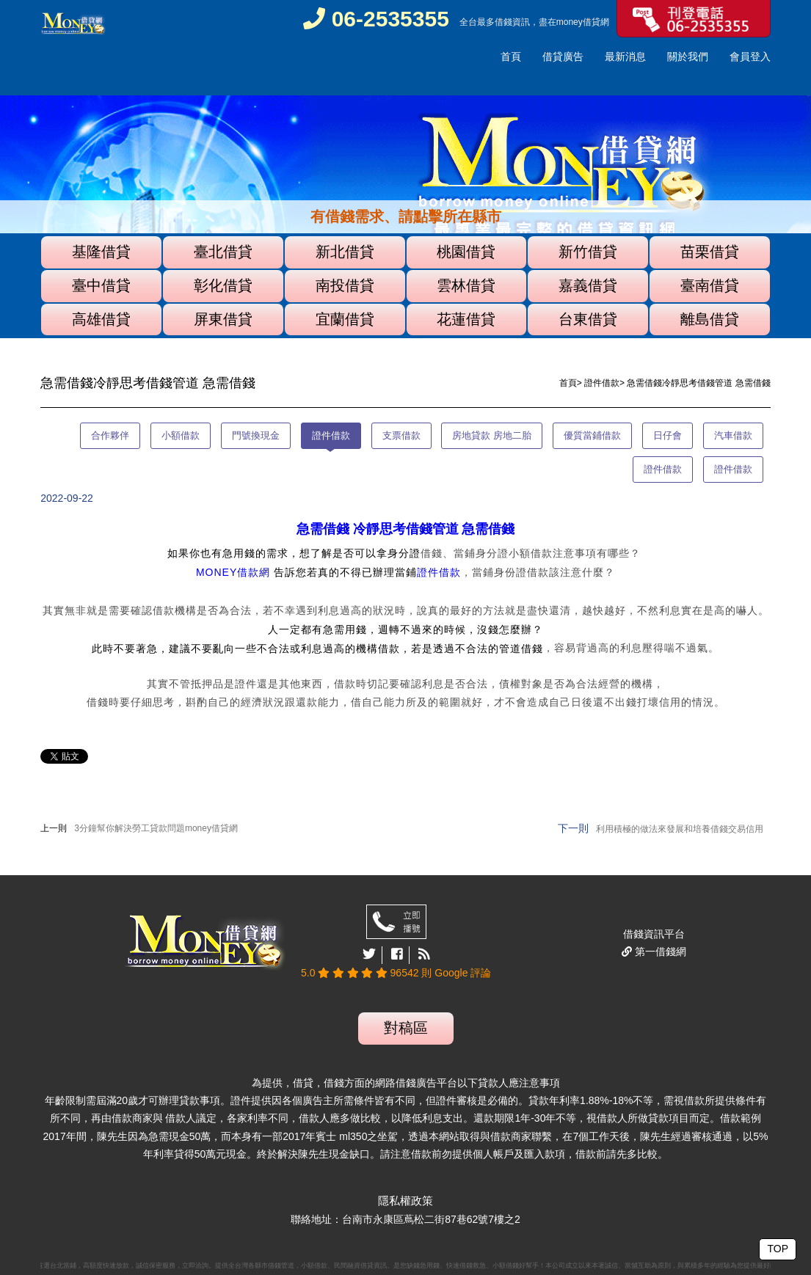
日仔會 (667, 435)
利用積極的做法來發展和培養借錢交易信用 (679, 829)
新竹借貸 (588, 252)
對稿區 (406, 1028)
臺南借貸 (709, 285)
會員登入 (750, 56)
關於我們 (687, 56)
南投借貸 (345, 285)
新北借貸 (345, 252)
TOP (777, 1248)
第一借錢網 (659, 951)
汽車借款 (733, 435)
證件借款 (601, 383)
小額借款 (180, 435)
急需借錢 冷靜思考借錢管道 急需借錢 (405, 529)
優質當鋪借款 (592, 435)
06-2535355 (376, 19)
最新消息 (625, 56)
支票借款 (401, 435)
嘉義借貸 (588, 285)
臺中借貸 (101, 285)
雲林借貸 (466, 285)
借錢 (503, 22)
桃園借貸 (466, 252)
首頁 (511, 56)
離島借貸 (709, 319)
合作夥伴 (110, 435)
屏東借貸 (223, 319)
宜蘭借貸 (345, 319)
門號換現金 (256, 435)
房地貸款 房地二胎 (491, 435)
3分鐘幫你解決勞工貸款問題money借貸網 (156, 828)
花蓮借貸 (466, 319)
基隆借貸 (101, 252)
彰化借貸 (223, 285)
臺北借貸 (223, 252)
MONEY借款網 (233, 572)
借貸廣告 (562, 56)
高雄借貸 (101, 319)
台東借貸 (588, 319)
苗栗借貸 (709, 252)
